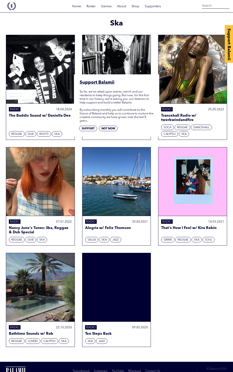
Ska (57, 134)
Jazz (115, 240)
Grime (168, 240)
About (121, 6)
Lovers (33, 341)
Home (76, 6)
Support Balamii (229, 44)
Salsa (92, 240)
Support (88, 128)
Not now (108, 128)
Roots (44, 134)
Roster (91, 6)
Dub (31, 134)
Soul (208, 240)
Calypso (170, 134)
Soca (167, 127)
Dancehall (201, 127)
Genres (106, 6)
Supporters (153, 6)
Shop (135, 6)
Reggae (16, 134)
